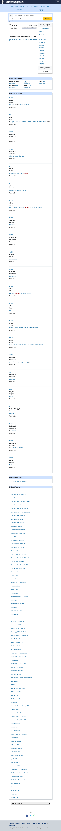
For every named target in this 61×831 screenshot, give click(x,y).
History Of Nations (16, 649)
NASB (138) (42, 53)
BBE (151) (41, 37)
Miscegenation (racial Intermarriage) (21, 677)
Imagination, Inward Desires (19, 656)
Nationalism (14, 681)
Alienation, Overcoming (18, 533)
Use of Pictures (36, 823)
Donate (44, 823)
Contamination (15, 572)
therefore (39, 121)
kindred (15, 207)
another (15, 139)
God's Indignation (16, 639)
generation (12, 173)
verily (26, 362)
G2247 (11, 303)
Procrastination (15, 723)
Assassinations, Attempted (18, 543)
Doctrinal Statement (14, 823)
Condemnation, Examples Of (19, 565)
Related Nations (15, 730)
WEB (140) (41, 58)
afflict (16, 327)
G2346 (11, 320)
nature (24, 190)
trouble (11, 327)
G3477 (11, 389)
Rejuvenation (14, 797)
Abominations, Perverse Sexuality (20, 512)
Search (47, 19)
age (22, 173)
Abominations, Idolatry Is (18, 505)
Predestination (15, 709)
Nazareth (12, 413)
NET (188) (41, 55)
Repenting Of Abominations (19, 734)
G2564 (11, 97)
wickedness (30, 345)
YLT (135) (41, 63)
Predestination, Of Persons (18, 716)
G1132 (11, 269)
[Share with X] (30, 815)
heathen (23, 293)
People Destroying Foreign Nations (21, 706)
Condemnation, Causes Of (18, 561)
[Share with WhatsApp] (34, 816)
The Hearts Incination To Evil (19, 773)
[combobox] (26, 18)
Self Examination (16, 751)
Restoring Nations (16, 741)
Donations (14, 607)
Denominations (15, 586)
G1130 (11, 235)
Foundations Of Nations (18, 625)
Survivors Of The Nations (18, 766)
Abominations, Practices (18, 515)
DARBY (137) (42, 39)
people (29, 293)
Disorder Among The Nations (19, 596)
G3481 (11, 458)
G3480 (11, 440)
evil (25, 345)
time (18, 173)
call (10, 104)
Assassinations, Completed (19, 547)
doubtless (35, 362)
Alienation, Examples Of (18, 529)
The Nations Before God (18, 780)
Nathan (11, 465)
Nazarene (20, 447)
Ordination (14, 702)
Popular (43, 6)
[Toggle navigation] (57, 2)
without (11, 156)
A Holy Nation (15, 491)
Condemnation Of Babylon (18, 554)
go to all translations (14, 21)
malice (11, 345)
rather (13, 362)
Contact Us (12, 825)
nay (34, 121)
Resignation (14, 737)
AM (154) (41, 31)
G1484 (11, 286)
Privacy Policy (26, 823)
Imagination (14, 794)
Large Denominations (17, 670)
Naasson (12, 379)
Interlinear (29, 6)
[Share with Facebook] (27, 816)
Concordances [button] (18, 6)
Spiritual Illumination (17, 758)
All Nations (14, 536)
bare (15, 259)
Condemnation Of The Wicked (20, 558)
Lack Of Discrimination (17, 667)
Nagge (11, 396)
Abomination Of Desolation (19, 494)
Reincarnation (15, 727)
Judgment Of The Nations (18, 663)
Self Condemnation (16, 748)
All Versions (45, 28)
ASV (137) (41, 34)
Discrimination (15, 790)
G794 (11, 149)
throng (26, 327)
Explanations (14, 614)
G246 (11, 132)
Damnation (14, 579)
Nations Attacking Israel (18, 688)
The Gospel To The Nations (19, 769)
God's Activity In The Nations (19, 635)
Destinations (14, 589)
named (21, 104)
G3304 (11, 355)
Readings (36, 6)
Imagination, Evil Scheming (19, 653)
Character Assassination (18, 550)
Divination (14, 600)
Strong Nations (15, 762)
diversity (40, 207)
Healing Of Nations (16, 646)
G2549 (11, 338)
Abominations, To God (17, 522)
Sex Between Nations (17, 755)
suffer (31, 327)
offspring (21, 207)
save (44, 121)
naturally (11, 224)
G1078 (11, 183)
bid (13, 104)
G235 (11, 115)
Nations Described (16, 691)
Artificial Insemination (17, 540)
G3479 (11, 423)
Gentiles (11, 293)
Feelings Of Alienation (17, 621)
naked (13, 242)
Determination (15, 593)
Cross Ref (19, 10)
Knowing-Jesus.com (29, 828)
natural (16, 156)
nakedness (12, 276)
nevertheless (22, 121)
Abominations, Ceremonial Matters (21, 501)
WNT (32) (41, 61)
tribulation (36, 327)
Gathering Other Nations (18, 628)
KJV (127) (41, 47)
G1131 (11, 252)
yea (13, 121)
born (35, 207)
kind (10, 207)
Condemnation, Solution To (19, 568)
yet (16, 121)
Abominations (15, 498)
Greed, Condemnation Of (18, 642)
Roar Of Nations (15, 744)
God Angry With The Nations (19, 632)
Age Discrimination (16, 526)
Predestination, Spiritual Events (20, 720)
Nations (13, 684)
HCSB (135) (42, 42)
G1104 (11, 217)
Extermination (15, 617)
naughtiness (39, 345)
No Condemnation (16, 699)
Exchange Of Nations (17, 610)
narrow (21, 327)
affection (21, 156)
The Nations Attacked (17, 776)
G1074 (11, 166)
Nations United (15, 695)
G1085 (11, 200)
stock (31, 207)
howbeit (29, 121)
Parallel (49, 6)
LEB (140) (41, 50)
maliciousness (18, 345)
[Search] (32, 15)
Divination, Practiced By (18, 603)
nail (10, 310)
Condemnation (15, 787)
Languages (41, 10)
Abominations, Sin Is (17, 519)
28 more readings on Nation (19, 481)
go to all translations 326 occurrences (23, 40)
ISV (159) (41, 45)
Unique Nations (15, 783)
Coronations (14, 575)
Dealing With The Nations (18, 582)
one (10, 139)
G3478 (11, 406)
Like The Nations (16, 674)
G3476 (11, 372)
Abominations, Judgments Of (19, 508)
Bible (11, 6)
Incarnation (14, 660)
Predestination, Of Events (18, 713)
